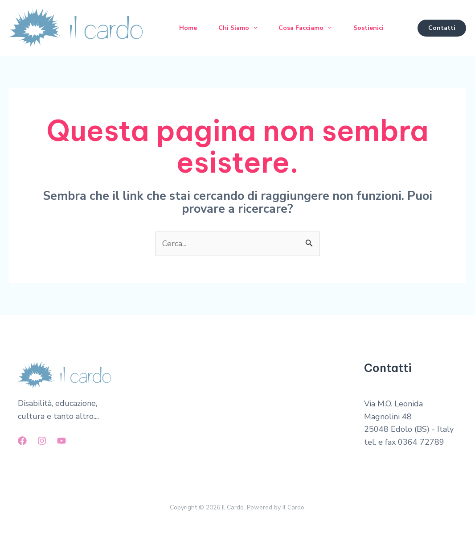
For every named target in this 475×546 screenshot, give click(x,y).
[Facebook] (22, 440)
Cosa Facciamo (305, 28)
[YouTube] (61, 440)
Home (188, 28)
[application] (253, 28)
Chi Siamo (237, 28)
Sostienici (368, 28)
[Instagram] (41, 440)
